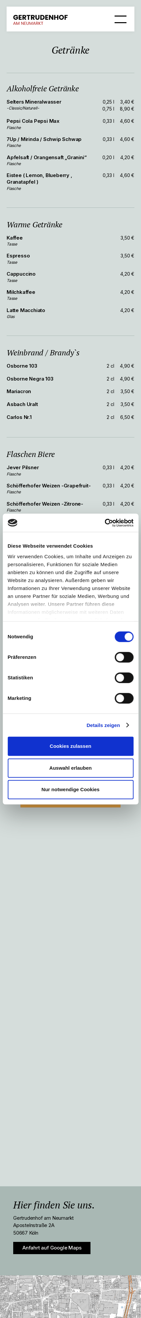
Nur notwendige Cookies (71, 789)
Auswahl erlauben (70, 768)
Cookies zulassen (70, 746)
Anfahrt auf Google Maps (51, 1248)
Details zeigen (103, 725)
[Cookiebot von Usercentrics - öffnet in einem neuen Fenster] (104, 523)
